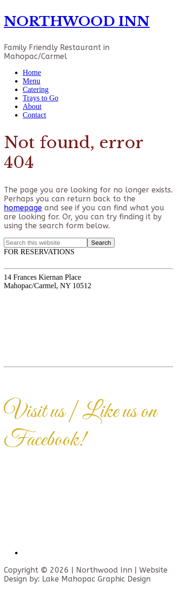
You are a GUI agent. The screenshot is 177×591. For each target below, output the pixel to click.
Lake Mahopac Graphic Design (96, 578)
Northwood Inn (104, 570)
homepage (23, 207)
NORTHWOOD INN (77, 21)
